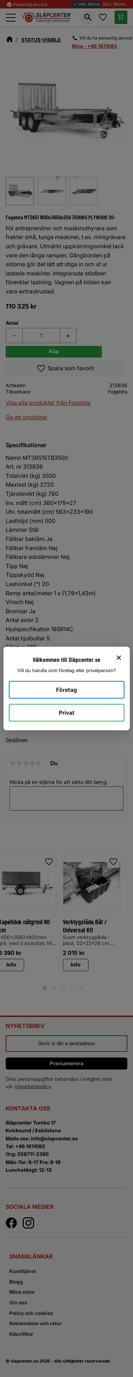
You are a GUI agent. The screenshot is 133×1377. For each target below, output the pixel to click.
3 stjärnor (25, 763)
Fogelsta (117, 392)
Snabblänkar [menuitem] (30, 1256)
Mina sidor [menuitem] (22, 1292)
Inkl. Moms (86, 4)
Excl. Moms (114, 4)
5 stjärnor (38, 763)
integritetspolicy (33, 1086)
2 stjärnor (19, 763)
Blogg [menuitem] (16, 1282)
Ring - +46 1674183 (94, 46)
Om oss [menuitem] (18, 1302)
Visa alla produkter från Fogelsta (48, 402)
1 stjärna (13, 763)
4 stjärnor (32, 763)
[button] (10, 17)
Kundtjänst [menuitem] (22, 1271)
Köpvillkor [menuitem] (21, 1334)
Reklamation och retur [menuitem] (35, 1323)
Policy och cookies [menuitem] (31, 1313)
